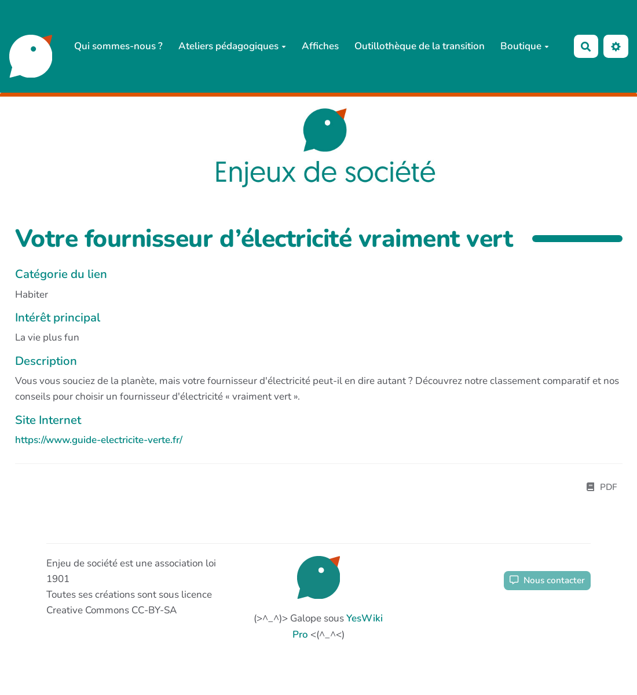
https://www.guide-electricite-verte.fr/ (98, 440)
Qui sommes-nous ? (118, 46)
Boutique (524, 46)
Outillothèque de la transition (419, 46)
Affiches (320, 46)
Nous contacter (547, 580)
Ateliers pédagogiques (232, 46)
